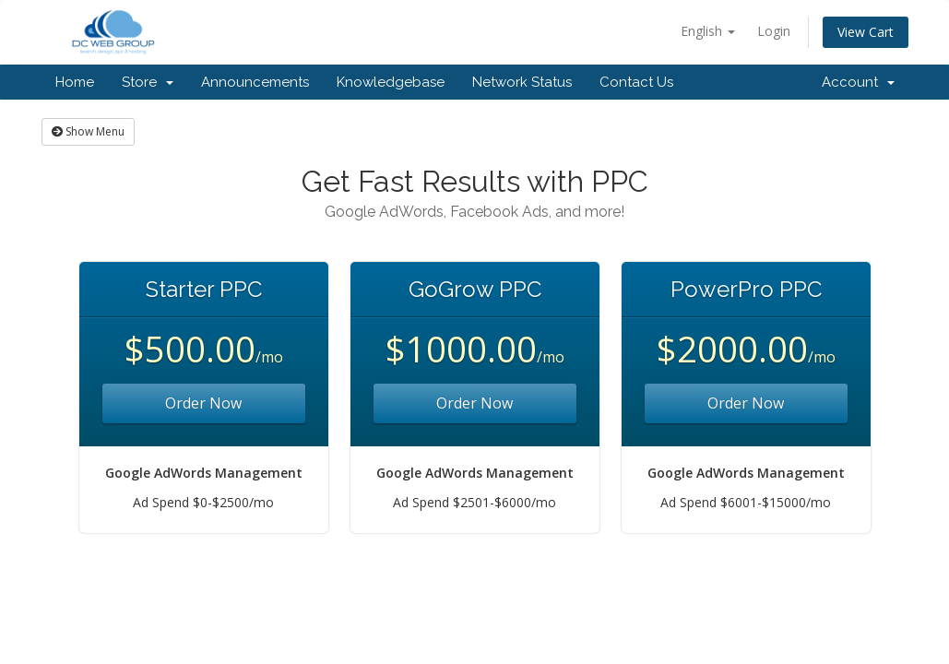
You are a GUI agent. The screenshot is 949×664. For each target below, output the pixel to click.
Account (858, 82)
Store (147, 82)
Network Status (522, 82)
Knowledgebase (391, 82)
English (708, 31)
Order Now (203, 403)
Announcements (255, 82)
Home (74, 82)
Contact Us (636, 82)
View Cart (865, 32)
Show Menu (88, 131)
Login (773, 31)
